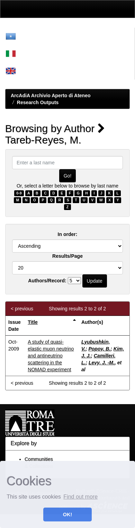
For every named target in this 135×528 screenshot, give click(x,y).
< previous (22, 308)
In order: (68, 234)
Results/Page (67, 256)
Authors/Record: (47, 280)
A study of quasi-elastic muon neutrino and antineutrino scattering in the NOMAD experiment (51, 355)
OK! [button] (67, 514)
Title (33, 322)
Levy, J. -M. (102, 362)
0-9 (18, 193)
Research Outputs (38, 102)
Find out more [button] (80, 497)
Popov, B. (99, 349)
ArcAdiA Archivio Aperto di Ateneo (51, 95)
